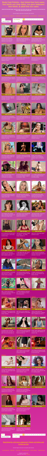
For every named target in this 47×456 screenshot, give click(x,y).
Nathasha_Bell (19, 355)
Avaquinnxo (3, 43)
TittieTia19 (3, 24)
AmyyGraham (34, 394)
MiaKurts (18, 316)
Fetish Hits (28, 454)
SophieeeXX (3, 102)
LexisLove (33, 63)
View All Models (17, 19)
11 (13, 21)
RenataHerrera (19, 199)
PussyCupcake (19, 24)
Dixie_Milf (3, 199)
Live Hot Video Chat (5, 15)
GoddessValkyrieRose (35, 141)
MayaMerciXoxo (19, 238)
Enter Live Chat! (8, 36)
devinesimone (4, 238)
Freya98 (33, 160)
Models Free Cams (41, 15)
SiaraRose (3, 335)
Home (3, 19)
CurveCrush (33, 316)
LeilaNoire (18, 160)
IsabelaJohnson (34, 199)
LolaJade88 (18, 180)
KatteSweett (3, 258)
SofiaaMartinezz (34, 82)
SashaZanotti (34, 277)
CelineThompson (19, 394)
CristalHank (18, 141)
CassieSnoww (4, 374)
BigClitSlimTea (34, 355)
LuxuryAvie (33, 180)
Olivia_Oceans (4, 413)
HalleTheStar (34, 258)
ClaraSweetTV (4, 277)
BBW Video (12, 15)
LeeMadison (18, 82)
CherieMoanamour (5, 121)
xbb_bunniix (3, 219)
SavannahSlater (19, 121)
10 (42, 19)
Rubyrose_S (18, 258)
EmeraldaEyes (34, 238)
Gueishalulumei (19, 43)
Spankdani (3, 63)
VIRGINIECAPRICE (5, 141)
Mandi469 (33, 121)
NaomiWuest (4, 316)
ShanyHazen (34, 335)
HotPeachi (18, 219)
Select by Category (6, 21)
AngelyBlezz (18, 277)
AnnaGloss (3, 180)
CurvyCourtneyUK (5, 82)
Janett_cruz (33, 102)
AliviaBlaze (33, 24)
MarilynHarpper (4, 394)
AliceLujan (18, 413)
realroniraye (33, 43)
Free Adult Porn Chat (25, 15)
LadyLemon (18, 102)
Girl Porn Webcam (33, 15)
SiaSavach (3, 355)
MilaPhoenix (3, 160)
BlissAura (33, 374)
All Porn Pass (18, 15)
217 (19, 21)
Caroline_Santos (19, 63)
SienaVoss (18, 374)
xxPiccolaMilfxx (19, 335)
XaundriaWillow (34, 219)
